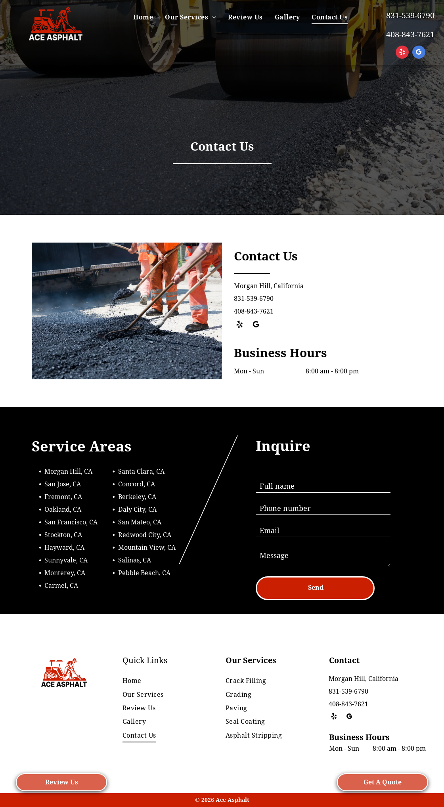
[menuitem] (143, 17)
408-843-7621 (410, 34)
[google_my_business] (418, 53)
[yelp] (402, 53)
